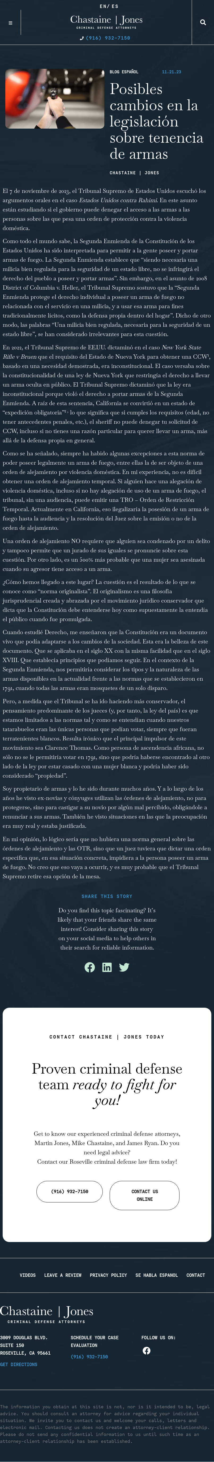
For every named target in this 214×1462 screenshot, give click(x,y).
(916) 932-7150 (89, 1357)
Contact (195, 1275)
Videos (28, 1275)
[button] (203, 22)
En (103, 6)
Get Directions (18, 1364)
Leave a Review (62, 1275)
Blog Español (124, 72)
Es (115, 6)
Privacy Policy (108, 1275)
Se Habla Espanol (156, 1275)
